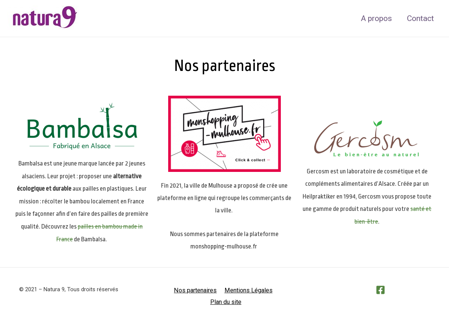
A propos (375, 18)
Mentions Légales (230, 289)
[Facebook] (380, 290)
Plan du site (276, 289)
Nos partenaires (178, 289)
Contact (420, 18)
